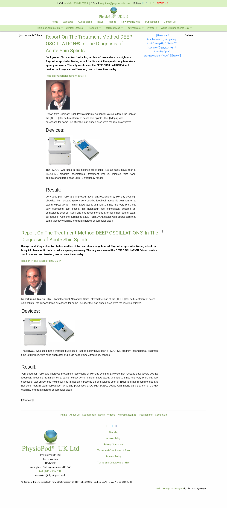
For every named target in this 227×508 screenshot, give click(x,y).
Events (150, 27)
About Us (68, 21)
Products (93, 27)
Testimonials (133, 27)
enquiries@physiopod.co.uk (115, 3)
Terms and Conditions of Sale (113, 450)
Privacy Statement (113, 444)
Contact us (170, 21)
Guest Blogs (85, 21)
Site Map (113, 432)
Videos (112, 21)
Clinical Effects (74, 27)
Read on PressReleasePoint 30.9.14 (66, 75)
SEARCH (162, 3)
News (100, 21)
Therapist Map (112, 27)
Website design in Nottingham (170, 488)
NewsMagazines (130, 21)
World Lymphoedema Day (175, 27)
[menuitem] (55, 22)
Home (55, 21)
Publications (152, 21)
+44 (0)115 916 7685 (76, 3)
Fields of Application (48, 27)
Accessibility (113, 438)
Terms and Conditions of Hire (113, 462)
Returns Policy (113, 456)
